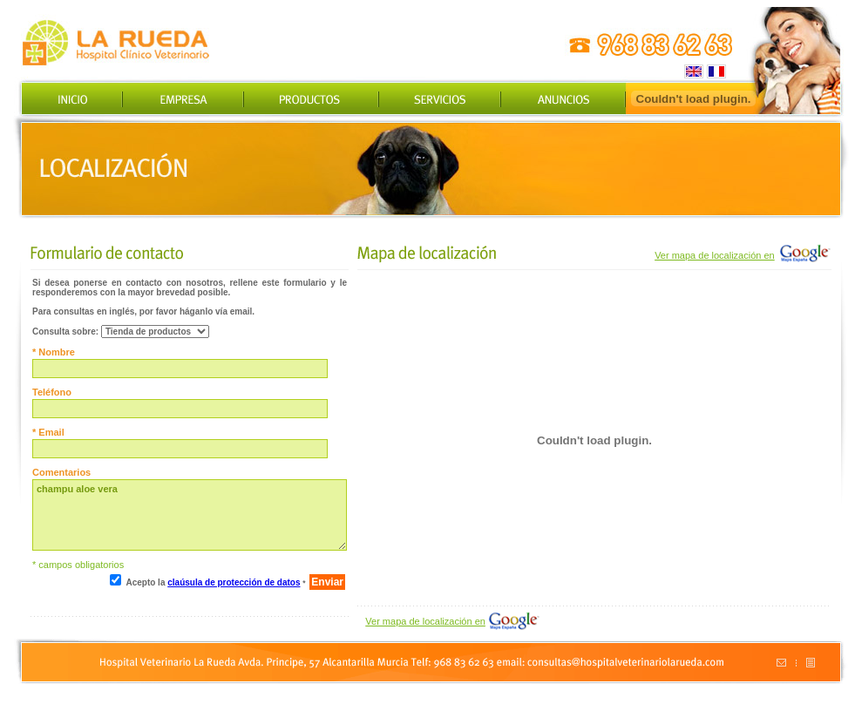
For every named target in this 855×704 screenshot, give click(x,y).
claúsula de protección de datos (233, 582)
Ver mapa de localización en (715, 255)
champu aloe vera (189, 515)
